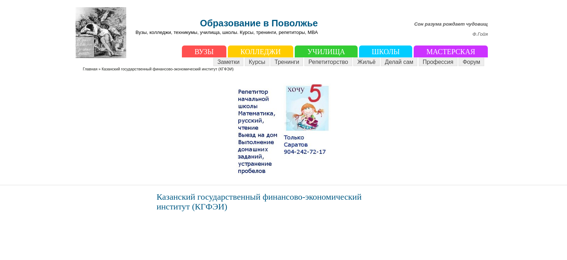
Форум (471, 62)
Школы (386, 52)
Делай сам (399, 62)
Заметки (228, 62)
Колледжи (260, 52)
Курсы (257, 62)
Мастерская (450, 52)
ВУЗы (204, 52)
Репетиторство (328, 62)
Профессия (438, 62)
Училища (326, 52)
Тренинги (286, 62)
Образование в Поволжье (259, 23)
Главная (90, 69)
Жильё (366, 62)
